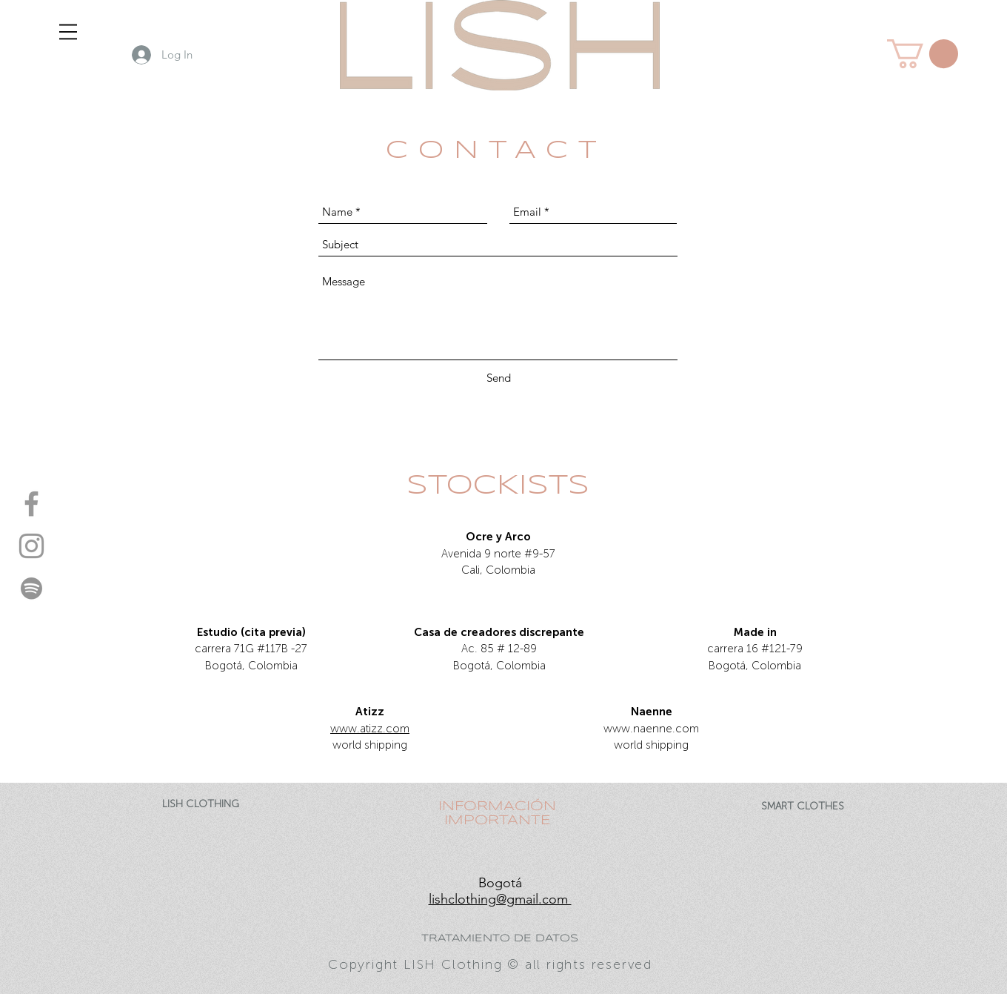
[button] (68, 32)
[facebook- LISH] (31, 503)
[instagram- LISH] (31, 546)
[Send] (498, 377)
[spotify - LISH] (31, 588)
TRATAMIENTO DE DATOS (499, 938)
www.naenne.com (651, 728)
